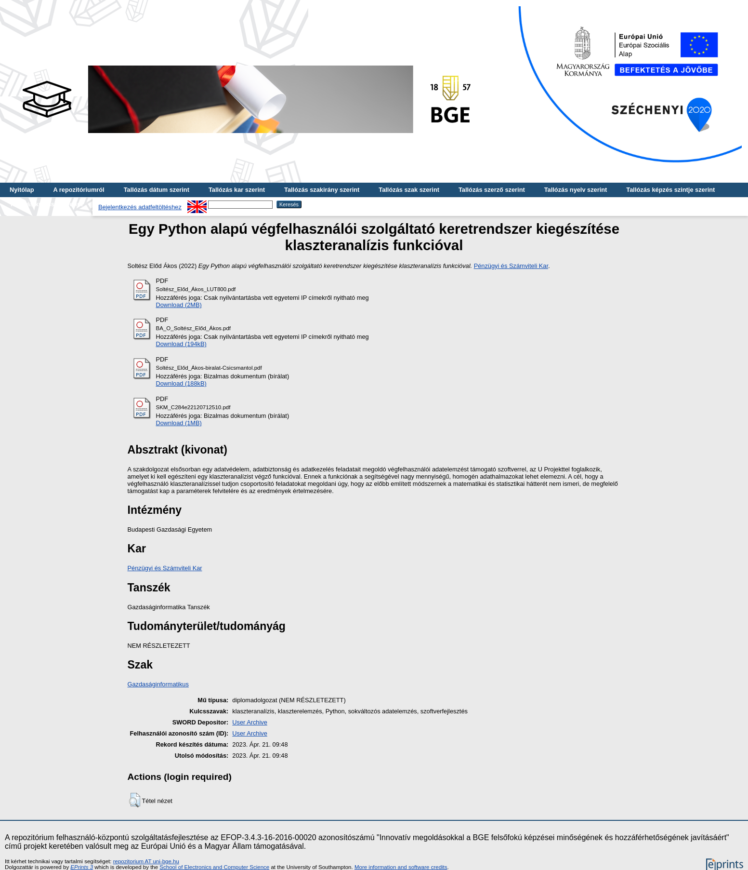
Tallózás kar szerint (237, 189)
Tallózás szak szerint (409, 189)
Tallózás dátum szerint (156, 189)
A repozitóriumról (78, 189)
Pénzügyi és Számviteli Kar (511, 265)
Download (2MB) (179, 304)
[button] (134, 800)
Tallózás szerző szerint (492, 189)
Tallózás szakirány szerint (321, 189)
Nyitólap (22, 189)
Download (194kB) (181, 344)
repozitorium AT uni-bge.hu (146, 861)
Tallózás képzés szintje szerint (670, 189)
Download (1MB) (179, 423)
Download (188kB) (181, 383)
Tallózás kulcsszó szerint (46, 204)
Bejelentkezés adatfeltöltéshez (140, 207)
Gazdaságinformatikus (158, 684)
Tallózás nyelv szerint (575, 189)
